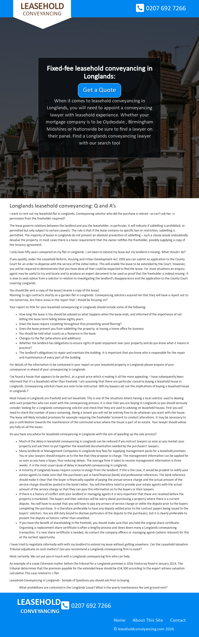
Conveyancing (42, 9)
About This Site (148, 620)
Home (119, 620)
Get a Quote (99, 90)
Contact (178, 620)
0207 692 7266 (166, 8)
